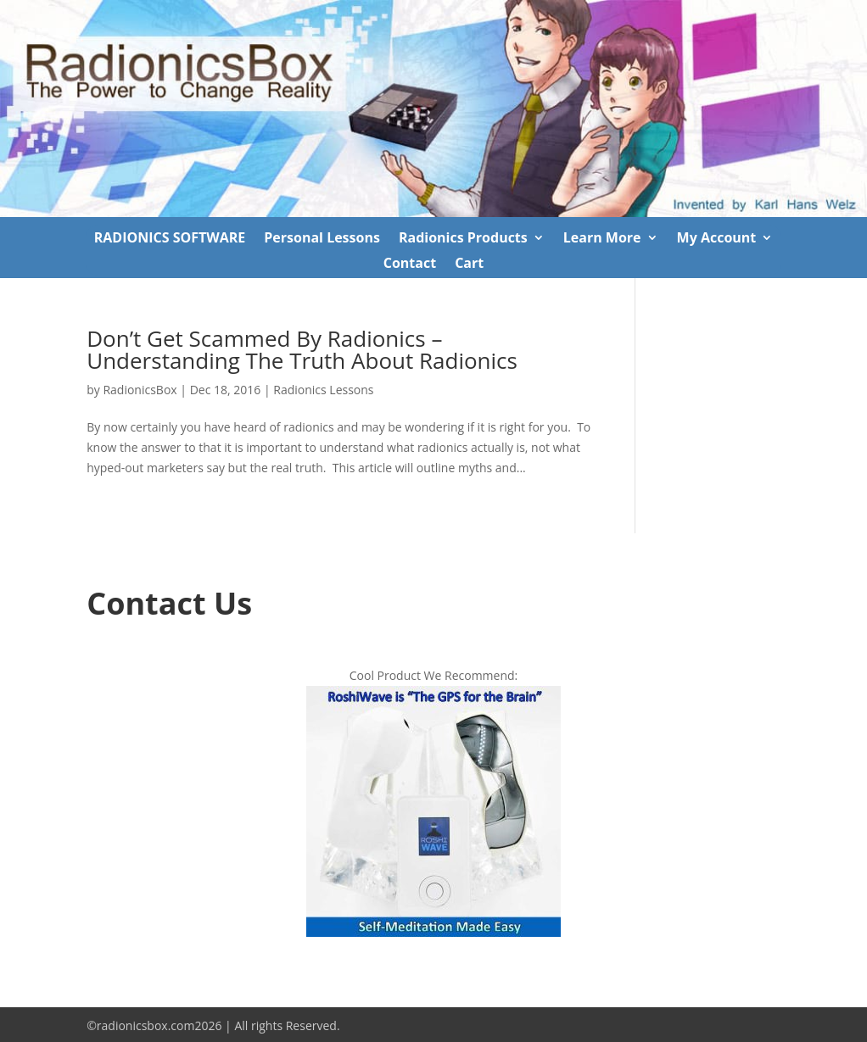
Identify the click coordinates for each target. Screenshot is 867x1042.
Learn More (602, 239)
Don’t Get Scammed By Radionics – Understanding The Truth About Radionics (302, 349)
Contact (409, 264)
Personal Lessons (322, 239)
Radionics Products (463, 239)
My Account (717, 239)
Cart (469, 264)
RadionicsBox (139, 390)
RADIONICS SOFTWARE (170, 239)
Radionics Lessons (323, 390)
